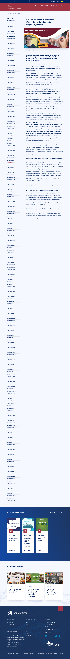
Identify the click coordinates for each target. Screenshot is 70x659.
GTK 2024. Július (10, 75)
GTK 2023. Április (10, 111)
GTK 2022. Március (11, 143)
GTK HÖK (27, 637)
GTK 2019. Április (10, 225)
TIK (26, 629)
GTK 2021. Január (10, 174)
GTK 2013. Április (10, 408)
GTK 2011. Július (10, 459)
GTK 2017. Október (11, 269)
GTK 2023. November (11, 94)
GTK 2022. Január (10, 148)
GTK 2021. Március (11, 169)
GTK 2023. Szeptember (11, 99)
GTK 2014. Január (10, 379)
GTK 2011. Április (10, 466)
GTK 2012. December (11, 420)
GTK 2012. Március (11, 442)
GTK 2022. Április (10, 140)
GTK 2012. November (11, 422)
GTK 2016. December (11, 291)
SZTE (27, 1)
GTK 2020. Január (10, 204)
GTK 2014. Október (11, 349)
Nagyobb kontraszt (62, 1)
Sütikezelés (26, 653)
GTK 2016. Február (11, 311)
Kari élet (52, 5)
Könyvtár (28, 622)
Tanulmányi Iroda (10, 633)
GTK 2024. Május (10, 80)
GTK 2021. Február (11, 172)
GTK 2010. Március (11, 493)
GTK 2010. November (11, 476)
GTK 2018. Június (10, 250)
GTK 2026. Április (10, 24)
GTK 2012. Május (10, 437)
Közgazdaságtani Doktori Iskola (12, 635)
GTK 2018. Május (10, 252)
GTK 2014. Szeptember (11, 354)
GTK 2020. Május (10, 194)
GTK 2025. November (11, 36)
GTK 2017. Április (10, 281)
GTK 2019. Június (10, 221)
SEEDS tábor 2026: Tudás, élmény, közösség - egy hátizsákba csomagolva (33, 592)
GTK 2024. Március (11, 84)
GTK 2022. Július (10, 133)
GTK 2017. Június (10, 276)
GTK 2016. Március (11, 308)
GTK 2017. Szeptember (11, 272)
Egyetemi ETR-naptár (11, 624)
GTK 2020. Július (10, 189)
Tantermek (9, 626)
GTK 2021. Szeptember (11, 157)
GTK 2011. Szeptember (11, 456)
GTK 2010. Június (10, 486)
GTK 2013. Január (10, 417)
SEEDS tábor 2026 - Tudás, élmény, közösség (41, 538)
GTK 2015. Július (10, 328)
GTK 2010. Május (10, 488)
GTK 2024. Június (10, 77)
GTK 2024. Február (11, 87)
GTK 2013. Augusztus (11, 393)
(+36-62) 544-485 (50, 624)
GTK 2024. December (11, 63)
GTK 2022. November (11, 123)
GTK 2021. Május (10, 165)
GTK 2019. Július (10, 218)
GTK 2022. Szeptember (11, 128)
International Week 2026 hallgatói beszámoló (15, 591)
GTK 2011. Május (10, 464)
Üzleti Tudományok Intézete (12, 646)
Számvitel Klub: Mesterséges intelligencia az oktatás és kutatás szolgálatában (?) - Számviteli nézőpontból (27, 541)
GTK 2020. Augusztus (11, 187)
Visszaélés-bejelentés (40, 653)
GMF (27, 633)
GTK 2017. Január (10, 289)
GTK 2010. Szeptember (11, 481)
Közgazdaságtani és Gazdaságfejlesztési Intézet (15, 637)
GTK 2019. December (11, 206)
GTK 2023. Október (11, 97)
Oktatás (41, 5)
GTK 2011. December (11, 449)
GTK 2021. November (11, 152)
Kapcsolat (53, 1)
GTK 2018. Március (11, 257)
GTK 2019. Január (10, 233)
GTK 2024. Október (11, 67)
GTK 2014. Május (10, 366)
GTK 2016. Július (10, 298)
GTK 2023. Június (10, 106)
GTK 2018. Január (10, 262)
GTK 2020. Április (10, 196)
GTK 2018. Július (10, 247)
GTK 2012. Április (10, 439)
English (58, 1)
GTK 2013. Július (10, 396)
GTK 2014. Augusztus (11, 359)
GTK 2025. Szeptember (11, 41)
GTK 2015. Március (11, 337)
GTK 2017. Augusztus (11, 274)
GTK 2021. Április (10, 167)
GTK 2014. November (11, 347)
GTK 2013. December (11, 381)
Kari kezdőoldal (9, 1)
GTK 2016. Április (10, 306)
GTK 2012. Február (11, 444)
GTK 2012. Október (11, 425)
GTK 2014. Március (11, 371)
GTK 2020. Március (11, 199)
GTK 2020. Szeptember (11, 184)
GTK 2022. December (11, 121)
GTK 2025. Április (10, 53)
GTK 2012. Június (10, 434)
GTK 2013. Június (10, 400)
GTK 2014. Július (10, 362)
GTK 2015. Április (10, 335)
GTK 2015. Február (11, 340)
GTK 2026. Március (11, 26)
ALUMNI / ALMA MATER (35, 1)
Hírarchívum (14, 13)
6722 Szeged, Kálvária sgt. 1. (52, 622)
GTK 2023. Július (10, 104)
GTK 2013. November (11, 386)
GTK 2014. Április (10, 369)
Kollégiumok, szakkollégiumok (31, 639)
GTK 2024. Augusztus (11, 72)
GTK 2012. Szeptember (11, 427)
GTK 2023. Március (11, 114)
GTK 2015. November (11, 318)
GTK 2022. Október (11, 126)
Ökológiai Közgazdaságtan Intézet (13, 642)
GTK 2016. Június (10, 301)
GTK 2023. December (11, 92)
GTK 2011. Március (11, 469)
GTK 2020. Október (11, 182)
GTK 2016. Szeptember (11, 293)
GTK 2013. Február (11, 415)
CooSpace (19, 1)
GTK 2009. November (11, 500)
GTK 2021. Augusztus (11, 160)
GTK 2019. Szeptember (11, 213)
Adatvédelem (32, 653)
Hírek (57, 5)
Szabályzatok (9, 628)
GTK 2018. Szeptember (11, 242)
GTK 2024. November (11, 65)
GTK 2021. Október (11, 155)
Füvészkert (28, 631)
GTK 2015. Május (10, 332)
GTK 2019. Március (11, 228)
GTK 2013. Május (10, 405)
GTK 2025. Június (10, 48)
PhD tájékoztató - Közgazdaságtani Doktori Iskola (13, 538)
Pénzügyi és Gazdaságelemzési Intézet (14, 644)
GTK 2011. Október (11, 454)
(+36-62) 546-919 (50, 626)
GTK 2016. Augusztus (11, 296)
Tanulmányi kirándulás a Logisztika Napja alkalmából (52, 591)
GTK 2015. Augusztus (11, 325)
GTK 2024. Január (10, 89)
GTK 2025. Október (11, 38)
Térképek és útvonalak (50, 629)
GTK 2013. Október (11, 388)
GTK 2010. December (11, 473)
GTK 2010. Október (11, 478)
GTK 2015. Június (10, 330)
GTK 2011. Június (10, 461)
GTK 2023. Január (10, 118)
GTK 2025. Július (10, 45)
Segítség (61, 653)
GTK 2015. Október (11, 320)
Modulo (23, 1)
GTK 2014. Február (11, 374)
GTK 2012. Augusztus (11, 430)
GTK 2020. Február (11, 201)
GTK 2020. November (11, 179)
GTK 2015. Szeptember (11, 323)
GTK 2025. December (11, 33)
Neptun (15, 1)
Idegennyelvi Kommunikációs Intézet (32, 626)
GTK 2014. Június (10, 364)
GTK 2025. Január (10, 60)
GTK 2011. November (11, 452)
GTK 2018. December (11, 235)
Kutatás (46, 5)
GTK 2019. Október (11, 211)
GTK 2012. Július (10, 432)
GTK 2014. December (11, 345)
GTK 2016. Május (10, 303)
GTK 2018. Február (11, 259)
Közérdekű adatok (49, 653)
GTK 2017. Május (10, 279)
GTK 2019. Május (10, 223)
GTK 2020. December (11, 177)
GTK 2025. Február (11, 58)
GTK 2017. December (11, 264)
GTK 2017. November (11, 267)
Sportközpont (28, 628)
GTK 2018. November (11, 238)
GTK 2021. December (11, 150)
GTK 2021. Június (19, 13)
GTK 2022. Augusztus (11, 131)
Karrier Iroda (28, 635)
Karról (36, 5)
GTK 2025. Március (11, 55)
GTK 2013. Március (11, 410)
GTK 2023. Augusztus (11, 101)
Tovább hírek (54, 566)
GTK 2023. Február (11, 116)
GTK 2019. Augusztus (11, 216)
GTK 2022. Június (10, 135)
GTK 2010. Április (10, 490)
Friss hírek (11, 586)
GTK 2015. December (11, 315)
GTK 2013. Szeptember (11, 391)
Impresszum (56, 653)
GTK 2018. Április (10, 255)
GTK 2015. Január (10, 342)
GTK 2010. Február (11, 495)
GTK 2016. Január (10, 313)
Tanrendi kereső (10, 622)
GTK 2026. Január (10, 31)
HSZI (27, 624)
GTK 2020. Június (10, 191)
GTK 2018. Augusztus (11, 245)
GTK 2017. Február (11, 286)
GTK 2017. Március (11, 284)
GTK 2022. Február (11, 145)
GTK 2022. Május (10, 138)
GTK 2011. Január (10, 471)
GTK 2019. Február (11, 230)
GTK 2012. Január (10, 447)
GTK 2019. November (11, 208)
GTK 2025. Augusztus (11, 43)
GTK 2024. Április (10, 82)
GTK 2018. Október (11, 240)
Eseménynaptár (53, 512)
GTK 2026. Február (11, 28)
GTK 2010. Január (10, 498)
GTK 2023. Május (10, 109)
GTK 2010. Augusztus (11, 483)
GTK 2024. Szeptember (11, 70)
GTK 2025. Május (10, 50)
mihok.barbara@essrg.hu (35, 210)
